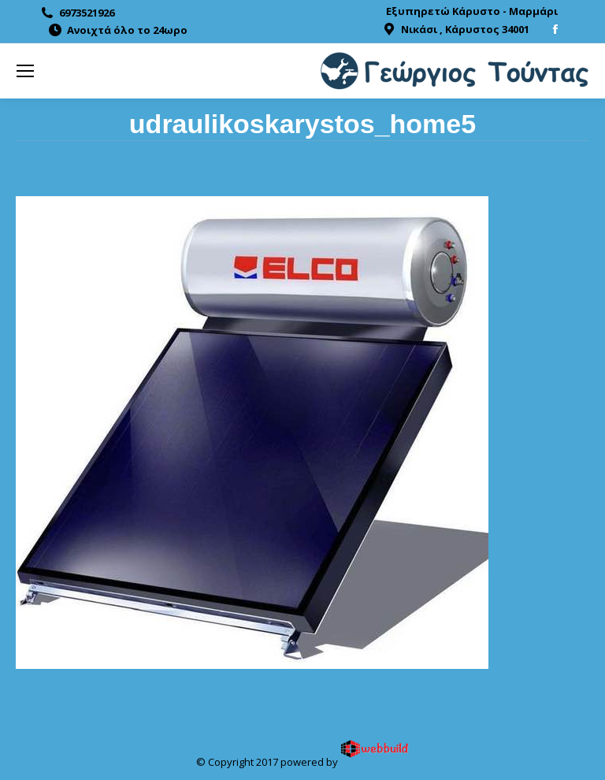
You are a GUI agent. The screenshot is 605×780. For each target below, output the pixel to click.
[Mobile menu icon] (25, 70)
